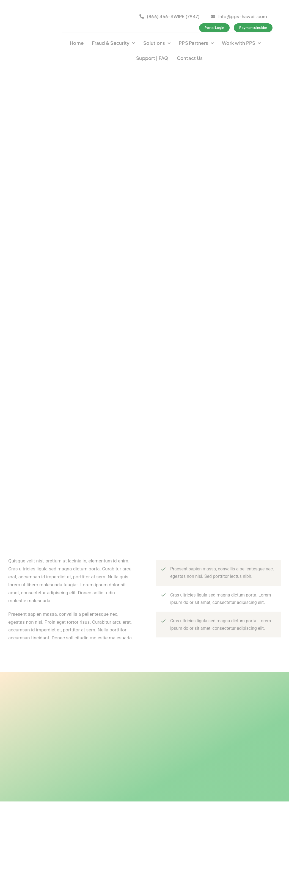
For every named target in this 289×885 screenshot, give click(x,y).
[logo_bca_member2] (120, 11)
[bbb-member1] (88, 11)
